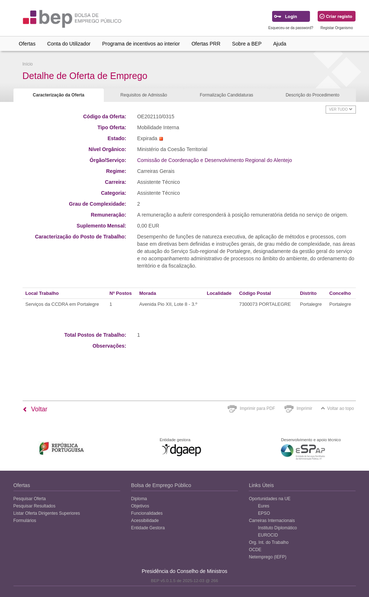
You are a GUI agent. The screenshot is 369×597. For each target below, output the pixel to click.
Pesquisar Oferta (29, 498)
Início (28, 64)
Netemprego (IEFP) (267, 557)
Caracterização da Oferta (58, 95)
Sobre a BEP (247, 44)
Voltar (35, 409)
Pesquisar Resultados (34, 506)
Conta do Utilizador (68, 44)
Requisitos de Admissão (144, 95)
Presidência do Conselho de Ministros (184, 571)
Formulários (24, 520)
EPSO (264, 513)
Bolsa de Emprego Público (161, 485)
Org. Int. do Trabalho (268, 542)
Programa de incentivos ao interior (141, 44)
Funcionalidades (147, 513)
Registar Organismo (337, 28)
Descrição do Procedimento (312, 95)
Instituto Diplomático (277, 527)
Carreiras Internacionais (272, 520)
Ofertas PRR (206, 44)
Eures (263, 506)
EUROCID (268, 535)
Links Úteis (261, 485)
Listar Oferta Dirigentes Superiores (46, 513)
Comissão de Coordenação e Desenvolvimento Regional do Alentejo (214, 160)
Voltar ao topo (337, 408)
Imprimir (304, 408)
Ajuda (279, 44)
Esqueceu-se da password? (290, 28)
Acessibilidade (145, 520)
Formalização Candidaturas (226, 95)
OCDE (255, 549)
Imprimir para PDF (257, 408)
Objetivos (140, 506)
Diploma (139, 498)
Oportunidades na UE (269, 498)
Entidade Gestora (148, 527)
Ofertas (27, 44)
